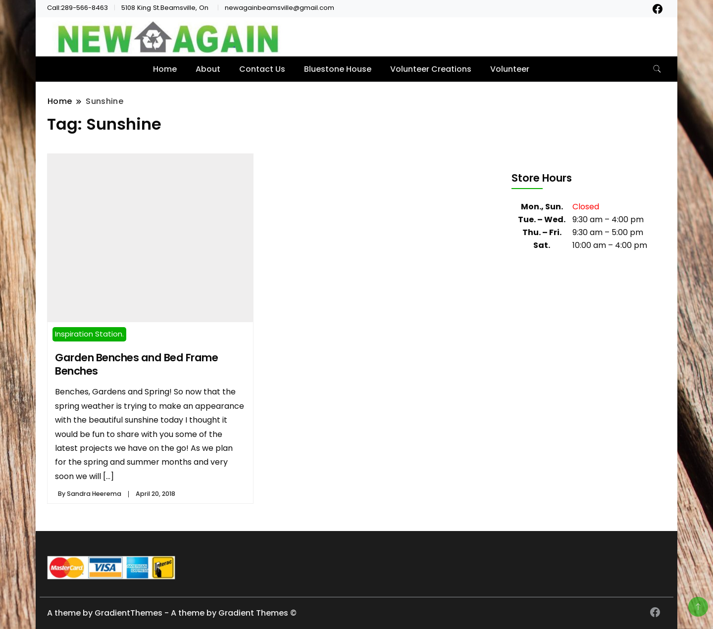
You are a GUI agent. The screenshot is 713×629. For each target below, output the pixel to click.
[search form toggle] (657, 69)
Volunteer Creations (430, 69)
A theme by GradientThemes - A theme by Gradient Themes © (172, 613)
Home (165, 69)
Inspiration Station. (89, 334)
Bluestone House (337, 69)
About (208, 69)
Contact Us (262, 69)
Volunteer (509, 69)
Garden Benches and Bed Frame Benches (136, 364)
